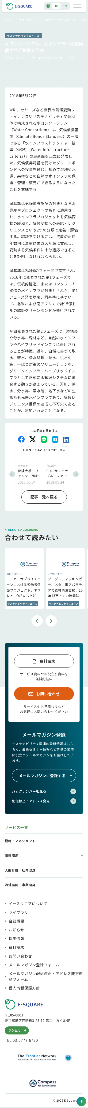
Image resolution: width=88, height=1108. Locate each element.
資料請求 (47, 661)
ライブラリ (26, 19)
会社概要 (16, 921)
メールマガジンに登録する (45, 775)
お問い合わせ (48, 694)
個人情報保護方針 (24, 988)
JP (56, 6)
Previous (37, 621)
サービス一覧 (16, 827)
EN (65, 6)
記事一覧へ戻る (43, 497)
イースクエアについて (28, 903)
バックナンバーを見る (44, 791)
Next (51, 621)
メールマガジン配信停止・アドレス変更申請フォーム (46, 976)
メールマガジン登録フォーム (34, 965)
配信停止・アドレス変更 (44, 801)
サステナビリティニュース (58, 19)
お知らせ (16, 930)
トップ (8, 19)
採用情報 (16, 938)
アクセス (17, 1030)
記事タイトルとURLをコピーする (44, 450)
